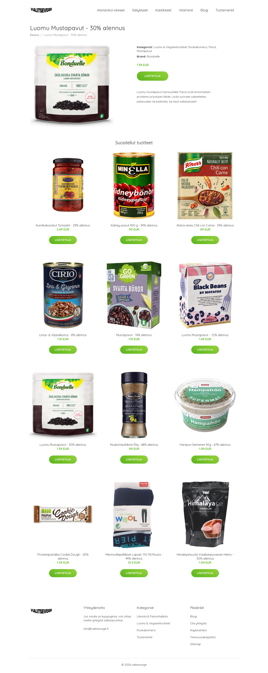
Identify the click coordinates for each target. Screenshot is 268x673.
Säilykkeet (140, 11)
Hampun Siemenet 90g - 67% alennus (205, 447)
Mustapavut (144, 53)
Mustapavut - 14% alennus (134, 337)
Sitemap (195, 646)
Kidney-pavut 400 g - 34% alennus (134, 227)
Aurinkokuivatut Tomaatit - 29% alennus (63, 227)
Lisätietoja (152, 78)
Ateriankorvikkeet (111, 11)
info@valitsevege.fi (96, 630)
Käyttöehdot (198, 632)
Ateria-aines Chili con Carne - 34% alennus (205, 227)
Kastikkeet (163, 11)
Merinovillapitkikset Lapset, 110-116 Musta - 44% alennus (134, 558)
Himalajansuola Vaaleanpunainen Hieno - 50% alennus (205, 558)
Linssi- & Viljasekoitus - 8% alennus (63, 337)
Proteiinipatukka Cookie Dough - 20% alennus (63, 558)
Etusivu (34, 37)
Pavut (212, 49)
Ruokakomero (197, 49)
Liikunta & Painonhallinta (152, 618)
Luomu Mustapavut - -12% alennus (205, 337)
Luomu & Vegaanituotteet (170, 49)
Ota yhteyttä (198, 625)
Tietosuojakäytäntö (203, 639)
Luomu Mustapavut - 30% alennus (63, 447)
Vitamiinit (186, 11)
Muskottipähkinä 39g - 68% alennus (134, 447)
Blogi (204, 11)
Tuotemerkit (225, 11)
